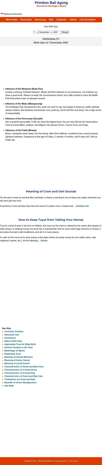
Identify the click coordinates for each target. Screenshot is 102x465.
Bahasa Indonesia (11, 14)
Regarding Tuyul (12, 354)
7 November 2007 (58, 42)
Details (44, 240)
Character (61, 19)
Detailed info (82, 206)
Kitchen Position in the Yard (18, 347)
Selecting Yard (11, 335)
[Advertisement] (51, 65)
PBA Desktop (73, 461)
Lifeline (73, 19)
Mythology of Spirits (14, 351)
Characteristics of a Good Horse (20, 370)
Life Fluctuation (87, 19)
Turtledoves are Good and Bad (19, 379)
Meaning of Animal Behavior (18, 357)
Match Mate (11, 19)
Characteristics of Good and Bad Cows (24, 366)
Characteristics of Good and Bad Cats (23, 376)
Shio (51, 19)
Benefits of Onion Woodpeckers (20, 382)
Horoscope (40, 19)
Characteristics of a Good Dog (19, 373)
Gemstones (10, 338)
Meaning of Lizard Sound (17, 363)
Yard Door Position (14, 331)
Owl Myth (9, 386)
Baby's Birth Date (13, 341)
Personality (26, 19)
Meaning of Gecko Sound (17, 360)
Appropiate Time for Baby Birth (20, 344)
